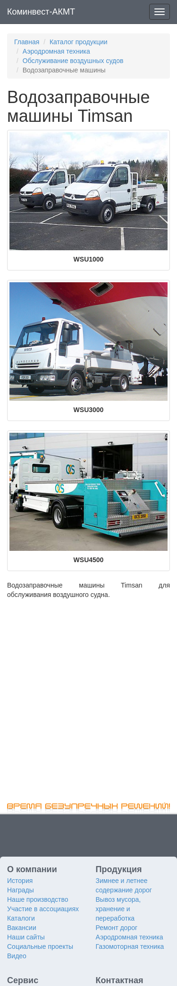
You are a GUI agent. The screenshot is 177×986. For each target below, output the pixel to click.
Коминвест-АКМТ (41, 11)
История (20, 880)
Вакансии (21, 927)
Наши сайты (26, 937)
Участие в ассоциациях (43, 909)
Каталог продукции (79, 42)
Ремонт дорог (117, 927)
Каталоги (21, 918)
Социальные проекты (40, 946)
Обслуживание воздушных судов (73, 60)
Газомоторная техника (130, 946)
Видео (16, 956)
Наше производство (37, 899)
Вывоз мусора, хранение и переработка (118, 909)
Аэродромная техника (56, 51)
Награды (20, 890)
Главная (26, 42)
